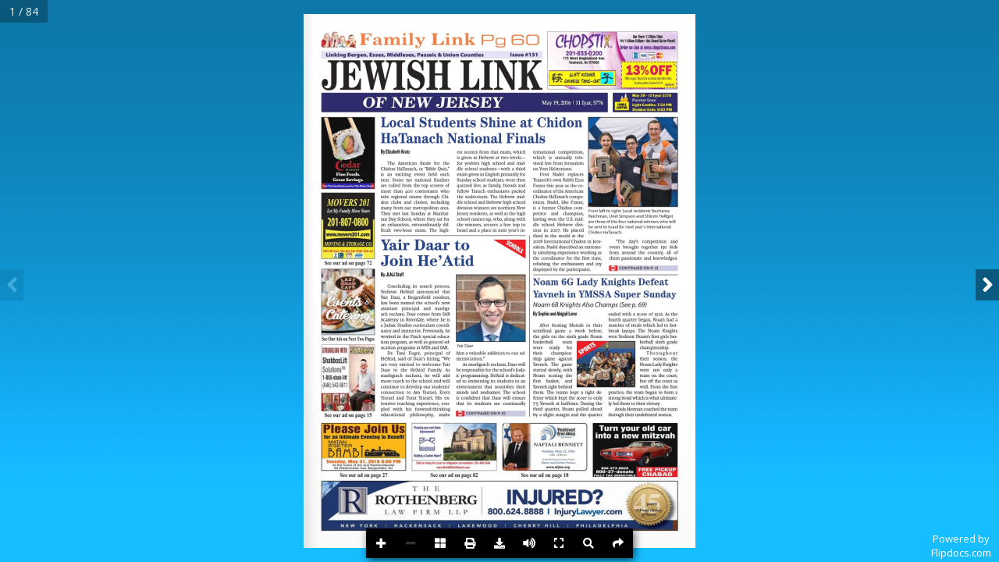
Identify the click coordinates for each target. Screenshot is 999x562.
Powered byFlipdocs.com (961, 546)
